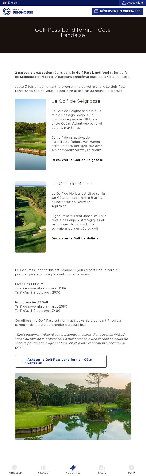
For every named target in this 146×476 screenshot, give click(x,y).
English (12, 3)
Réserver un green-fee (120, 11)
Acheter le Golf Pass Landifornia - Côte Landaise (59, 361)
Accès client (135, 3)
